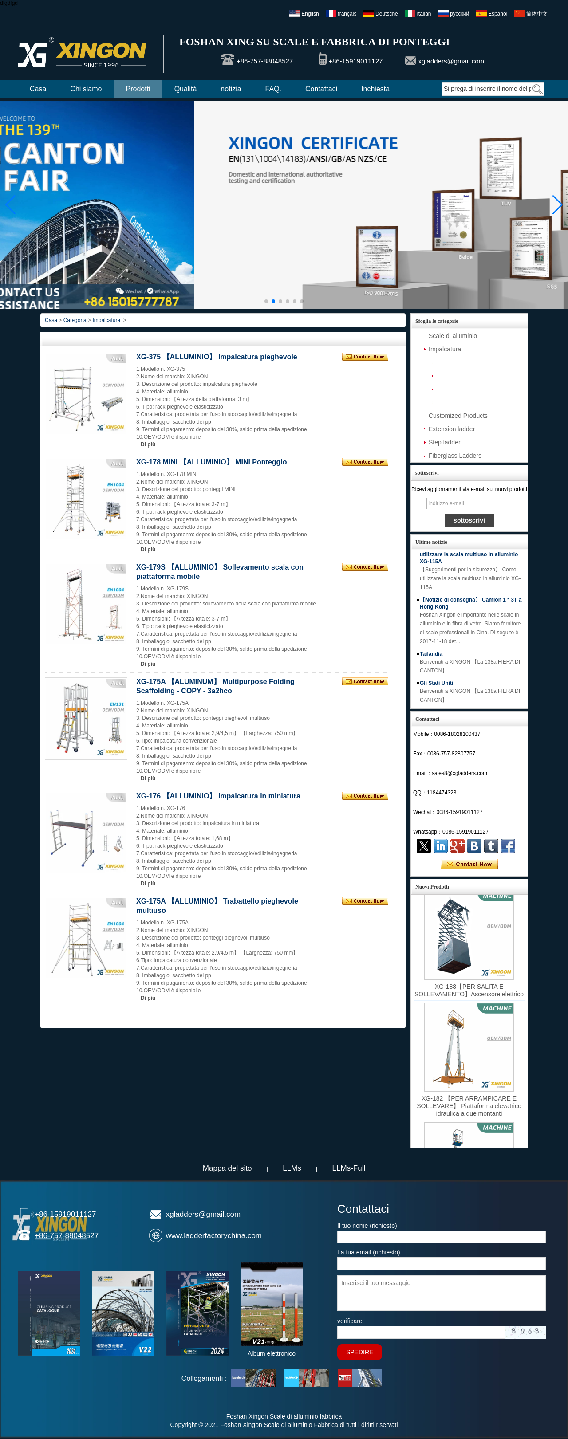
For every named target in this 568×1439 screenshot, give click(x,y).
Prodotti (138, 89)
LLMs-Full (349, 1168)
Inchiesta (375, 89)
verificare (350, 1321)
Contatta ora (469, 864)
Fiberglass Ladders (455, 455)
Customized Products (458, 415)
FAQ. (273, 89)
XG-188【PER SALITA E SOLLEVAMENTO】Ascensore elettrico (469, 993)
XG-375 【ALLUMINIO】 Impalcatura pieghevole (216, 357)
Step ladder (445, 442)
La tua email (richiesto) (368, 1252)
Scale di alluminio (453, 335)
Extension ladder (452, 428)
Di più (148, 444)
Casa (38, 89)
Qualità (185, 89)
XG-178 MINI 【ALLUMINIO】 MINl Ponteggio (211, 462)
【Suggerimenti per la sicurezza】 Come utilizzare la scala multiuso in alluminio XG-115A (471, 557)
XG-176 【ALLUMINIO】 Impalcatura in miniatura (218, 796)
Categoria (75, 320)
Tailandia (431, 656)
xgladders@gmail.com (451, 61)
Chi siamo (86, 89)
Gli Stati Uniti (436, 686)
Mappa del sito (227, 1168)
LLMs (292, 1168)
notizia (231, 89)
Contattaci (321, 89)
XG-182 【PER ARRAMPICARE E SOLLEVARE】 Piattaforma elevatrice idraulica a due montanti (469, 1108)
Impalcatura (445, 349)
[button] (266, 301)
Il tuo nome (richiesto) (367, 1225)
